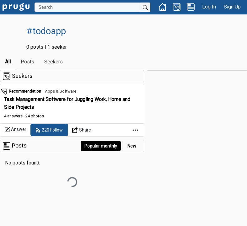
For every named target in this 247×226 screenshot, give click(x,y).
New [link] (131, 145)
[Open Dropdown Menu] (81, 130)
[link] (16, 6)
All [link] (8, 62)
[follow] (49, 130)
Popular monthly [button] (100, 145)
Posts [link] (27, 62)
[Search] (87, 7)
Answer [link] (15, 129)
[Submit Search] (145, 7)
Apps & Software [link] (60, 91)
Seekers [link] (53, 62)
